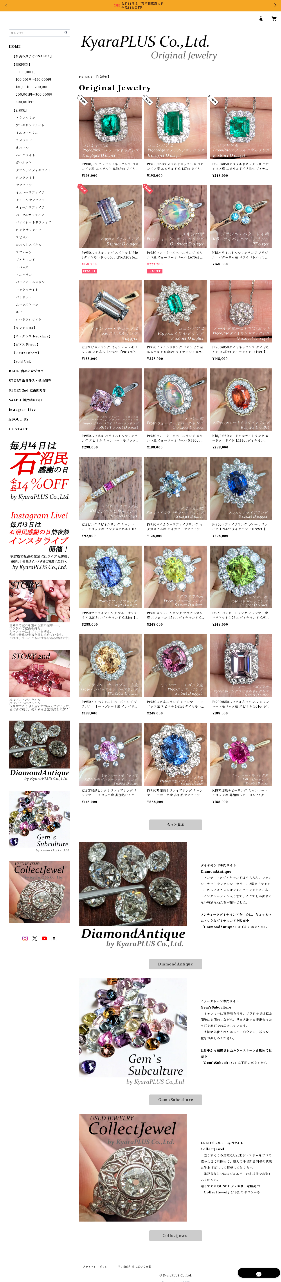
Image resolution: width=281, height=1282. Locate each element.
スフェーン (24, 252)
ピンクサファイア (29, 230)
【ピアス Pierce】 (26, 345)
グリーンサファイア (30, 200)
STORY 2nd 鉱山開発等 (27, 390)
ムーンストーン (27, 305)
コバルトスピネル (29, 245)
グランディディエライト (33, 170)
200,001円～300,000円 (34, 95)
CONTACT (18, 429)
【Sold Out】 (22, 361)
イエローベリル (27, 133)
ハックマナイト (27, 290)
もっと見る (175, 825)
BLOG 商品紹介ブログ (26, 371)
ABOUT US (18, 419)
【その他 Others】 (26, 353)
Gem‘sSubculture (175, 1100)
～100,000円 (26, 72)
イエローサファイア (30, 193)
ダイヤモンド (25, 260)
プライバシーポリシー (97, 1266)
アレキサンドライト (30, 125)
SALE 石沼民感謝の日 (25, 400)
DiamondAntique (175, 964)
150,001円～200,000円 (34, 87)
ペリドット (24, 297)
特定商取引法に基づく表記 (134, 1266)
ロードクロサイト (28, 320)
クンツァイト (25, 178)
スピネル (22, 237)
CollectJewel (175, 1235)
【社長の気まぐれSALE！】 (33, 56)
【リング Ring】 (24, 328)
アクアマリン (25, 118)
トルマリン (24, 275)
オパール (22, 148)
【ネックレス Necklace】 (32, 336)
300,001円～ (25, 102)
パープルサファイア (30, 215)
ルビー (20, 312)
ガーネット (24, 163)
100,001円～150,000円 (33, 80)
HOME (84, 77)
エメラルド (24, 140)
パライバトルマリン (30, 282)
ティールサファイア (30, 207)
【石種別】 (20, 110)
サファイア (24, 185)
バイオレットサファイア (34, 222)
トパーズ (22, 267)
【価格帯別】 (22, 65)
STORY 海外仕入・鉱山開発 (30, 381)
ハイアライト (25, 155)
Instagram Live (22, 410)
